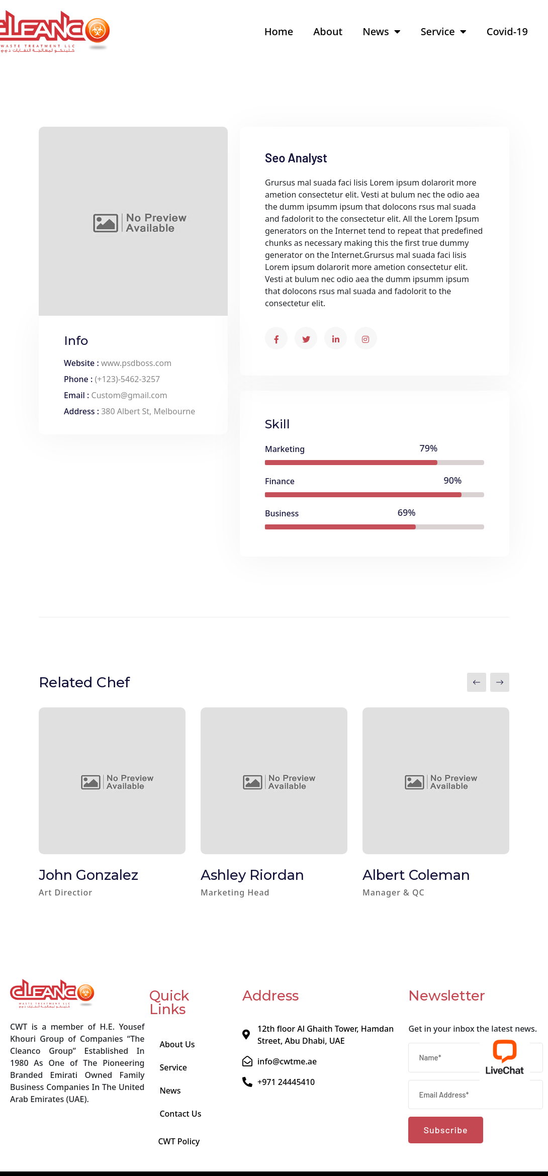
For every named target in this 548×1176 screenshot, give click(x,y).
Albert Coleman (416, 875)
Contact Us (180, 1113)
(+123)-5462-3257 (127, 379)
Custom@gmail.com (129, 395)
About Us (177, 1044)
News (381, 32)
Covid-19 (507, 31)
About (327, 31)
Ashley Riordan (252, 875)
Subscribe (445, 1129)
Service (444, 32)
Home (279, 31)
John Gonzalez (88, 875)
